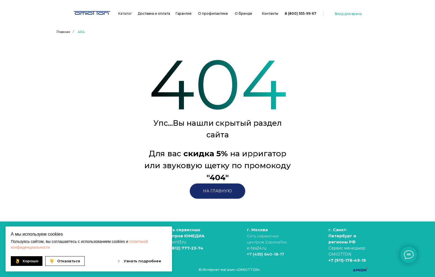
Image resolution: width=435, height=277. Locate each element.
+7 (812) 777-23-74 (184, 248)
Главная (63, 32)
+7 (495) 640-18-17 (265, 254)
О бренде (243, 13)
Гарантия (183, 13)
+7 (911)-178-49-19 (347, 260)
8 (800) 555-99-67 (300, 13)
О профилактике (213, 13)
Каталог (125, 13)
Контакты (270, 13)
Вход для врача (348, 14)
